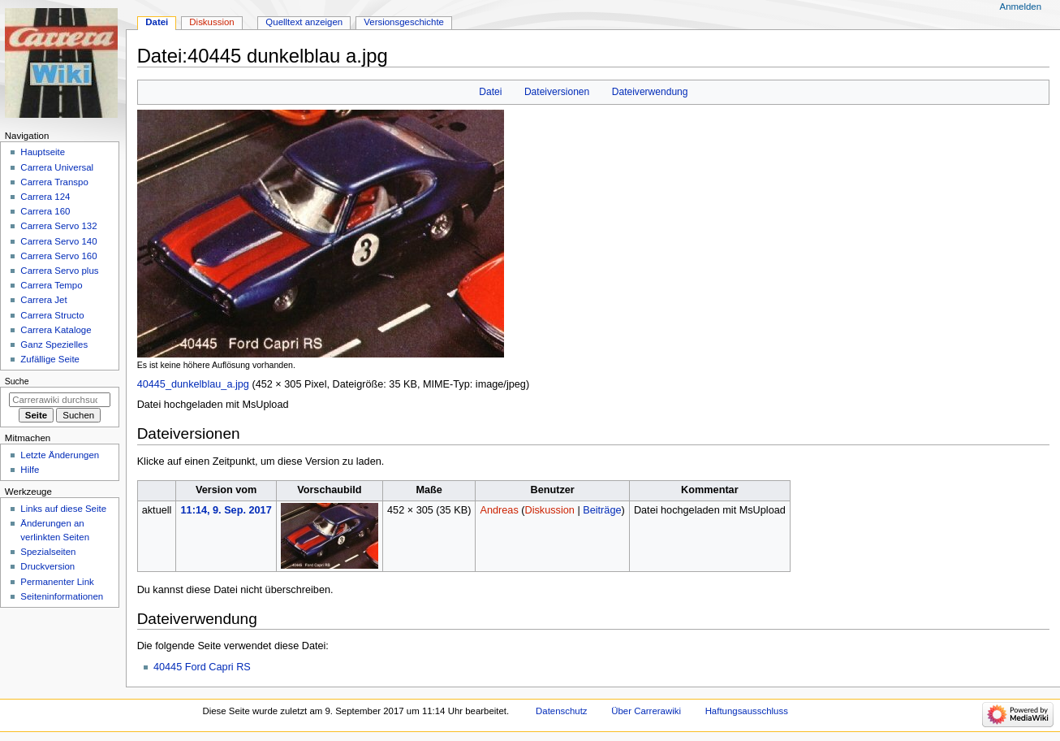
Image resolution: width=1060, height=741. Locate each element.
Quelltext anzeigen (304, 22)
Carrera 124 (45, 197)
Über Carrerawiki (646, 711)
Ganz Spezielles (54, 344)
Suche (17, 381)
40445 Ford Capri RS (202, 667)
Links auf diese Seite (63, 509)
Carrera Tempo (51, 285)
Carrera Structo (52, 315)
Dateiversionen (556, 92)
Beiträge (602, 510)
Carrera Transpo (54, 182)
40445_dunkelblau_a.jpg (193, 384)
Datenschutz (562, 711)
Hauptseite (42, 152)
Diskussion (550, 510)
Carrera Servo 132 (58, 226)
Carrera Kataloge (55, 330)
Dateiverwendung (650, 92)
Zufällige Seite (50, 359)
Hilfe (29, 469)
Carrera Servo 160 (58, 256)
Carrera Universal (56, 167)
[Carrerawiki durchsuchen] (59, 399)
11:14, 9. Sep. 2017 (226, 510)
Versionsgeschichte (404, 22)
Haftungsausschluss (746, 711)
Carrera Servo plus (59, 270)
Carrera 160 (45, 211)
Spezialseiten (47, 552)
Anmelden (1021, 6)
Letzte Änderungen (59, 455)
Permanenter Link (56, 582)
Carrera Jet (43, 300)
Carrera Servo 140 (58, 241)
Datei (490, 92)
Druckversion (47, 566)
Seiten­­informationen (61, 596)
